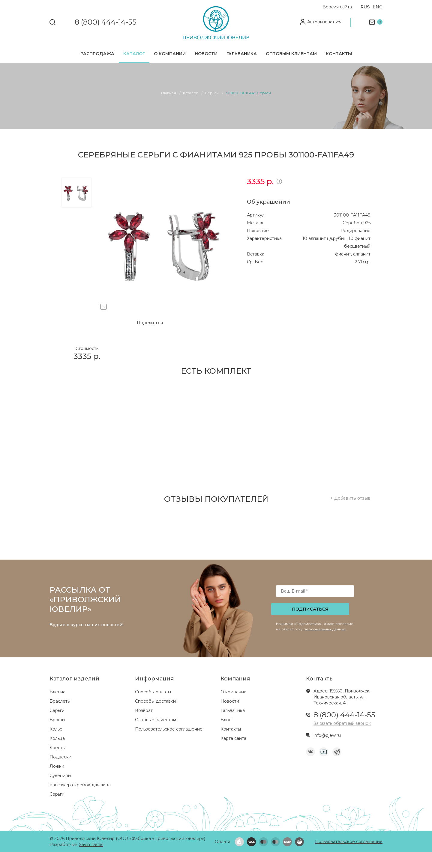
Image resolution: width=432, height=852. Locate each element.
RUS (365, 7)
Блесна (57, 692)
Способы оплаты (153, 692)
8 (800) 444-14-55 (105, 22)
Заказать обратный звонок (342, 723)
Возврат (144, 710)
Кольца (57, 738)
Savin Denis (91, 844)
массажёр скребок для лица (80, 785)
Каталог (134, 53)
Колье (56, 729)
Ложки (57, 766)
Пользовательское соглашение (168, 729)
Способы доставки (155, 701)
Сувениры (60, 775)
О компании (170, 53)
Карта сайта (233, 738)
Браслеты (60, 701)
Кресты (57, 747)
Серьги (57, 710)
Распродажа (97, 53)
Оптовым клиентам (291, 53)
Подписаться (310, 609)
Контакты (339, 53)
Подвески (60, 757)
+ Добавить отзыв (350, 498)
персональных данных (325, 629)
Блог (225, 719)
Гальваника (241, 53)
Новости (206, 53)
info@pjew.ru (327, 735)
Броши (57, 719)
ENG (377, 7)
